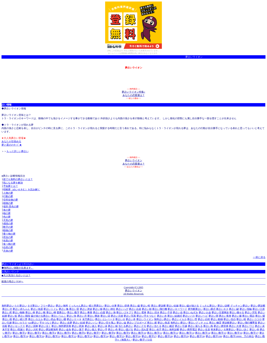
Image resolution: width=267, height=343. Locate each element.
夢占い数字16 (234, 332)
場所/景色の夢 (11, 206)
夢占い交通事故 (220, 312)
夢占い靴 (41, 312)
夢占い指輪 (246, 309)
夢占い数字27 (149, 336)
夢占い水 (162, 315)
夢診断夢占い (229, 322)
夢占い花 (105, 315)
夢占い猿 (113, 326)
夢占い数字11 (154, 332)
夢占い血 (121, 322)
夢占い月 (82, 315)
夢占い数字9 (123, 332)
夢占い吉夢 (66, 322)
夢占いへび (122, 309)
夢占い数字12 (170, 332)
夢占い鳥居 (164, 322)
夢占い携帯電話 (188, 329)
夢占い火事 (110, 305)
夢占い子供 (166, 312)
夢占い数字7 (93, 332)
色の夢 (7, 216)
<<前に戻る (259, 257)
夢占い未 (102, 326)
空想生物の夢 (10, 199)
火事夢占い (230, 329)
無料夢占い (8, 305)
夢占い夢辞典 (221, 326)
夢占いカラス (19, 322)
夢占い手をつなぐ (146, 315)
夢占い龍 (7, 319)
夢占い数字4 (49, 332)
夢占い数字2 (19, 332)
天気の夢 (8, 220)
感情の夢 (8, 223)
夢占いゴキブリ (125, 312)
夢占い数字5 (64, 332)
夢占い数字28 (165, 336)
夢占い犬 (7, 309)
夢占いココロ (254, 319)
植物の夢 (8, 203)
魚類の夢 (8, 240)
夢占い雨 (213, 315)
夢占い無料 (62, 305)
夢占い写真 (130, 315)
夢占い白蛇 (204, 319)
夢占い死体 (78, 326)
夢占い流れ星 (141, 329)
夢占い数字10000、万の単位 (238, 336)
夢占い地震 (37, 309)
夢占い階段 (24, 315)
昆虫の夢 (8, 237)
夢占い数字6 (78, 332)
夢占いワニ (248, 326)
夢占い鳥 (208, 326)
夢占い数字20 (36, 336)
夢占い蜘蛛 (18, 312)
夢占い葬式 (209, 309)
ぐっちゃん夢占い (78, 305)
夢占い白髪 (99, 312)
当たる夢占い (125, 326)
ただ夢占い (21, 305)
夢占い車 (30, 312)
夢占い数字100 (214, 336)
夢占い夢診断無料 (48, 329)
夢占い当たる (154, 326)
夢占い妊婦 (79, 322)
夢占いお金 (205, 312)
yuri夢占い (33, 322)
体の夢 (7, 209)
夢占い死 (7, 312)
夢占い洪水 (153, 312)
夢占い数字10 (138, 332)
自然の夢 (8, 247)
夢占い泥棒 (32, 326)
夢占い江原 (258, 309)
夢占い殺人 (91, 329)
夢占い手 (102, 329)
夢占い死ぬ (49, 319)
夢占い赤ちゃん (21, 309)
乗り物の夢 (9, 233)
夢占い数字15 (218, 332)
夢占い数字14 (202, 332)
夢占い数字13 (186, 332)
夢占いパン (92, 322)
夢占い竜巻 (225, 315)
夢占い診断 (223, 305)
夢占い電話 (248, 315)
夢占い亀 (64, 309)
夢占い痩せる (236, 312)
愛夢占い (62, 312)
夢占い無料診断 (170, 329)
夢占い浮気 (251, 312)
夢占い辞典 (123, 305)
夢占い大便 (235, 326)
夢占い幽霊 (215, 322)
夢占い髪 (260, 315)
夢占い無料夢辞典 (61, 326)
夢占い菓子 (78, 329)
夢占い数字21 (52, 336)
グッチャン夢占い (240, 305)
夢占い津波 (86, 309)
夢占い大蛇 (32, 329)
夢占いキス (222, 309)
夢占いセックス (16, 326)
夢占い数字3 (34, 332)
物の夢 (7, 213)
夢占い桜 (147, 309)
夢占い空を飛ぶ (107, 322)
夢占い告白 (230, 319)
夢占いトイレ (50, 309)
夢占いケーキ (74, 319)
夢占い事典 (86, 312)
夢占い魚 (71, 315)
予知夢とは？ (10, 186)
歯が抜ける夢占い (40, 315)
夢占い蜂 (51, 312)
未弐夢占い (88, 319)
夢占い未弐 (155, 329)
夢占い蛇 (145, 305)
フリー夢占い (47, 305)
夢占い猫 (97, 309)
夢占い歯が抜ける (189, 305)
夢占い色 (113, 329)
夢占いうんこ (58, 315)
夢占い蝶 (61, 319)
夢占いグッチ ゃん (198, 322)
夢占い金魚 (65, 329)
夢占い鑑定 (168, 326)
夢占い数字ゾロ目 (142, 339)
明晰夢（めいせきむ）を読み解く (21, 189)
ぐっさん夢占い (208, 305)
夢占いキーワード (177, 309)
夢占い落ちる (195, 326)
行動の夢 (8, 196)
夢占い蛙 (241, 319)
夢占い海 (111, 312)
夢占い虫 (178, 312)
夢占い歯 (135, 305)
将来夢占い (217, 329)
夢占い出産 (135, 309)
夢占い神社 (109, 309)
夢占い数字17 (250, 332)
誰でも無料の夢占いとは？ (18, 179)
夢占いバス (189, 315)
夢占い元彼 (117, 315)
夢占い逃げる (125, 329)
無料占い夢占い (162, 319)
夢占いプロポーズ (137, 322)
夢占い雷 (74, 309)
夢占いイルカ (179, 319)
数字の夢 (8, 227)
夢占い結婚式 (174, 315)
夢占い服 (237, 315)
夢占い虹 (12, 315)
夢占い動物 (217, 319)
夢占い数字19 (20, 336)
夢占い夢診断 (158, 305)
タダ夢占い (33, 305)
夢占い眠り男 (20, 319)
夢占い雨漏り (17, 329)
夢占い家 (152, 322)
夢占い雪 (192, 319)
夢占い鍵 (234, 309)
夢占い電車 (140, 312)
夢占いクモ (140, 326)
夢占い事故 (93, 315)
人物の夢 (8, 192)
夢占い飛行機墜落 (247, 322)
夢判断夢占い (195, 309)
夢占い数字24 (100, 336)
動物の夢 (8, 230)
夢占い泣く (45, 326)
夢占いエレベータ (105, 319)
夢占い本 (131, 319)
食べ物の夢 (9, 244)
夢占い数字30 (197, 336)
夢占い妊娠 (172, 305)
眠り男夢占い (96, 305)
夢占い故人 (91, 326)
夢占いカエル (35, 319)
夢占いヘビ (202, 315)
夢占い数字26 (133, 336)
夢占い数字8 (108, 332)
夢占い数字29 (181, 336)
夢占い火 (120, 319)
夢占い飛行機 (159, 309)
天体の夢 (8, 250)
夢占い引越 (181, 326)
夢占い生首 (204, 329)
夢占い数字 (73, 312)
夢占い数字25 (116, 336)
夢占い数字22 (68, 336)
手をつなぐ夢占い (49, 322)
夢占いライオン (145, 319)
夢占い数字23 (84, 336)
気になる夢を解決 (13, 182)
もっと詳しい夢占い (17, 151)
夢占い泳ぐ (242, 329)
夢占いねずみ (190, 312)
